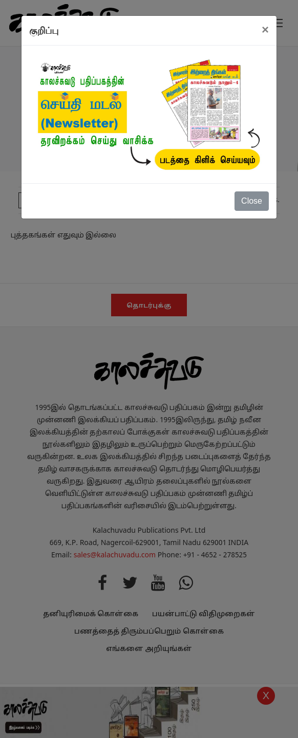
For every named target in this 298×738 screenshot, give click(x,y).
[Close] (265, 30)
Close (251, 201)
